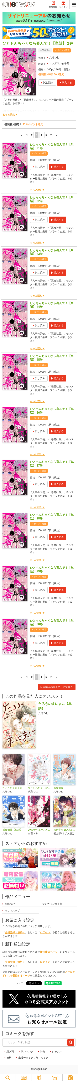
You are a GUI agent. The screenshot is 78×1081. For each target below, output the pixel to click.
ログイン (45, 929)
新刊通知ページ (48, 948)
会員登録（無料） (15, 929)
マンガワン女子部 (59, 60)
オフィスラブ (12, 907)
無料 (8, 1054)
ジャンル (57, 1048)
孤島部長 (58, 784)
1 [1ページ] (27, 132)
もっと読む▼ (9, 111)
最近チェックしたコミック (33, 1054)
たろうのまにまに (12, 784)
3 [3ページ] (36, 132)
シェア (20, 980)
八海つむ (54, 54)
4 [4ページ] (41, 132)
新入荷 (10, 1048)
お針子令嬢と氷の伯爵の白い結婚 (64, 826)
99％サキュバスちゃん (39, 826)
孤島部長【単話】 (12, 826)
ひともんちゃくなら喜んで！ (39, 784)
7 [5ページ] (51, 132)
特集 (42, 1048)
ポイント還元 (63, 47)
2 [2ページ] (32, 132)
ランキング (27, 1048)
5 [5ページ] (46, 132)
